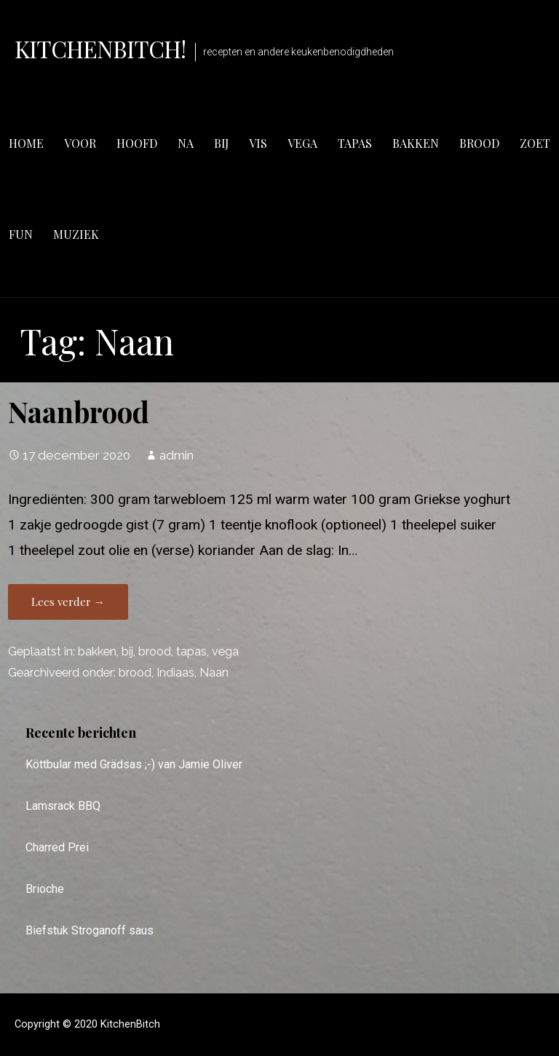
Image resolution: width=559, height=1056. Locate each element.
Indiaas (175, 672)
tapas (355, 143)
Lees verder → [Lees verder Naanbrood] (68, 601)
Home (26, 143)
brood (479, 143)
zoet (535, 143)
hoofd (136, 143)
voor (80, 143)
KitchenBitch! (100, 48)
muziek (76, 234)
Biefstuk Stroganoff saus (89, 930)
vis (258, 143)
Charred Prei (57, 847)
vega (302, 143)
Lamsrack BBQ (62, 806)
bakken (415, 143)
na (186, 143)
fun (21, 234)
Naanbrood (78, 411)
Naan (214, 672)
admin (176, 455)
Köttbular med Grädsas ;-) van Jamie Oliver (133, 764)
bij (221, 143)
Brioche (44, 889)
